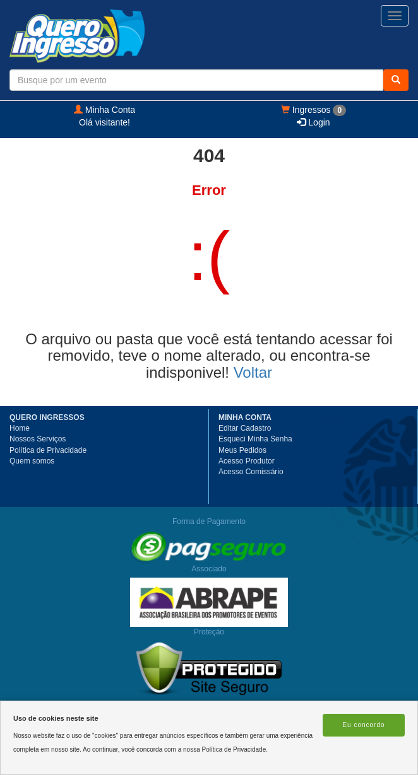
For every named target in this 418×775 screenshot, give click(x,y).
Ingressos (313, 110)
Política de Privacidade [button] (48, 450)
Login (313, 122)
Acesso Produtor (246, 461)
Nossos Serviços (37, 438)
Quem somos (31, 461)
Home (19, 428)
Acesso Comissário (251, 471)
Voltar (253, 372)
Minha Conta (104, 110)
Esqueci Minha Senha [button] (255, 438)
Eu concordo (363, 724)
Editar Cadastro (244, 428)
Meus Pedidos (242, 450)
